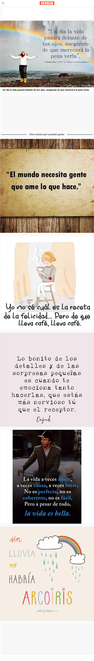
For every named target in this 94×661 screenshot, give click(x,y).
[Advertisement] (47, 113)
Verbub (47, 3)
